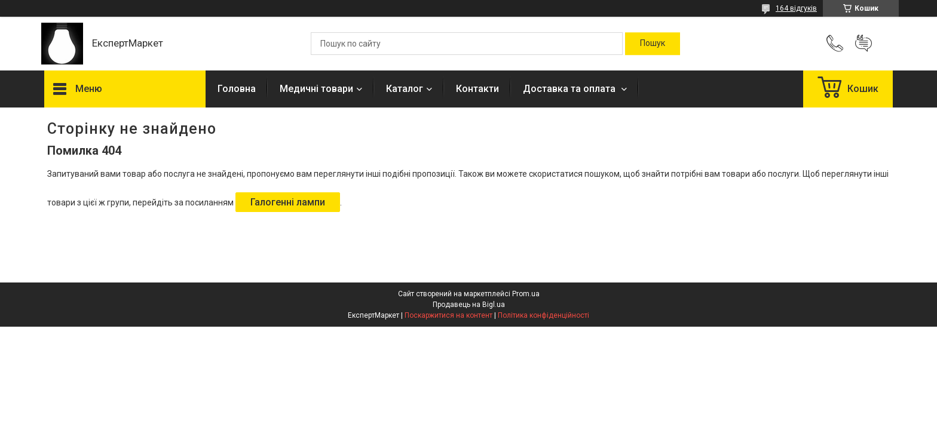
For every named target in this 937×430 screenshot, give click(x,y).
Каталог (404, 88)
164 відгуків (796, 8)
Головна (237, 88)
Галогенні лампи (287, 202)
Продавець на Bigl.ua (469, 304)
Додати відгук (863, 44)
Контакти (477, 88)
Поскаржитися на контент (448, 315)
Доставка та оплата (570, 88)
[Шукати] (652, 43)
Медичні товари (316, 88)
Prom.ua (526, 294)
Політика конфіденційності (543, 315)
